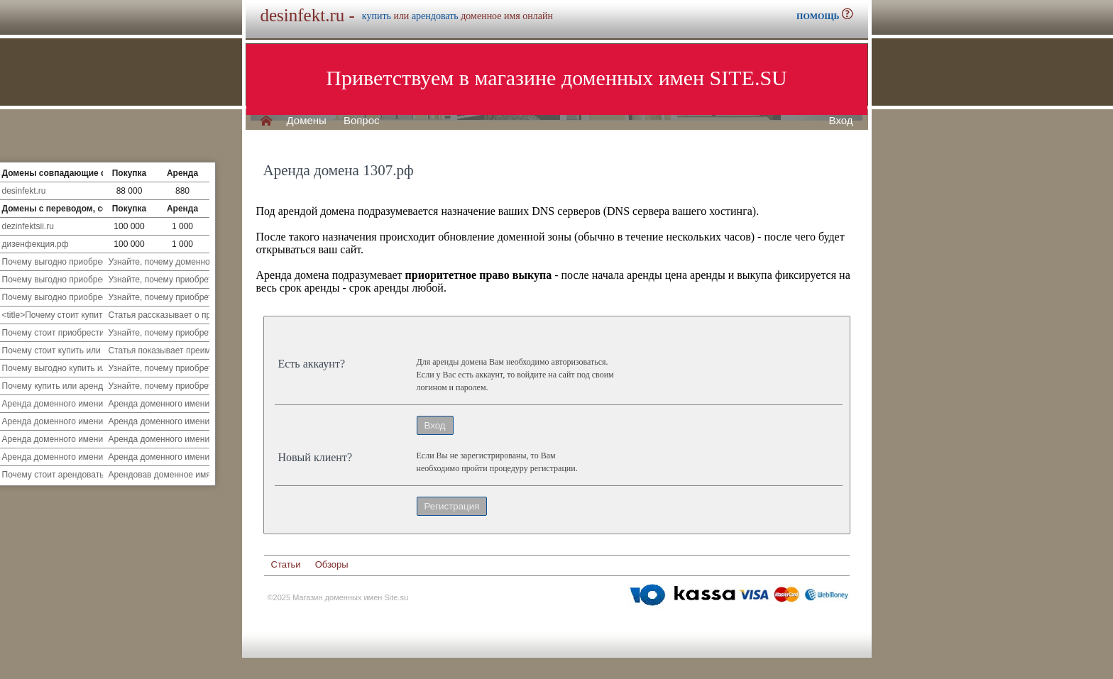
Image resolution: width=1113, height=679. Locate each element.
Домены (307, 120)
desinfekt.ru (24, 191)
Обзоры (332, 564)
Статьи (286, 564)
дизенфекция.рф (35, 244)
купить (376, 16)
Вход (841, 120)
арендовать (435, 16)
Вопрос (362, 120)
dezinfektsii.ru (28, 226)
